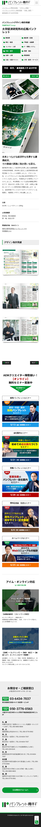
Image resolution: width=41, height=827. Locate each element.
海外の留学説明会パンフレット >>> (14, 229)
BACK (7, 76)
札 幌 (4, 722)
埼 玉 (4, 734)
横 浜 (4, 744)
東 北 (4, 729)
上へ (37, 819)
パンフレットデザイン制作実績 (12, 10)
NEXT (34, 76)
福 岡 (4, 774)
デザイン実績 (24, 8)
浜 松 (4, 752)
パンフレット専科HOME (10, 8)
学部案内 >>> (6, 231)
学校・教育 (27, 10)
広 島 (4, 766)
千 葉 (4, 739)
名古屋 (4, 759)
